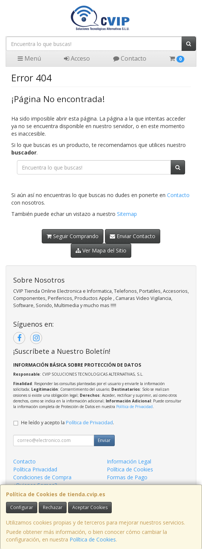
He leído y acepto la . (67, 422)
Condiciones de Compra (42, 477)
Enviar (104, 440)
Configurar (21, 507)
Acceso (77, 58)
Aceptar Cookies (90, 507)
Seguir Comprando (73, 236)
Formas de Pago (127, 477)
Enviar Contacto (132, 236)
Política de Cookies (93, 539)
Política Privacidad (35, 469)
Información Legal (129, 461)
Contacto (129, 58)
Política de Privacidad (134, 406)
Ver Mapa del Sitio (101, 250)
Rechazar (52, 507)
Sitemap (127, 213)
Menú (29, 58)
